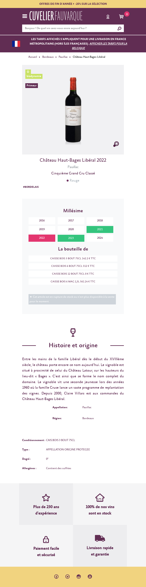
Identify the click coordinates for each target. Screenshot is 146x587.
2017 (71, 220)
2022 (42, 238)
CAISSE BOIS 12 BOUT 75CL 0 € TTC (71, 273)
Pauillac (63, 57)
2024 (100, 238)
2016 (42, 220)
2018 (100, 220)
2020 (71, 229)
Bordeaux (48, 57)
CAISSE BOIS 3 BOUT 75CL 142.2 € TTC (71, 258)
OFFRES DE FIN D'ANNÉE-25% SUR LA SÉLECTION (73, 4)
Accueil (32, 57)
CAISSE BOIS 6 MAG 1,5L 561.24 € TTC (71, 281)
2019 (42, 229)
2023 (71, 238)
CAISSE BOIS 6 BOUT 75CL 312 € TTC (71, 266)
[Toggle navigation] (24, 16)
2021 (100, 229)
